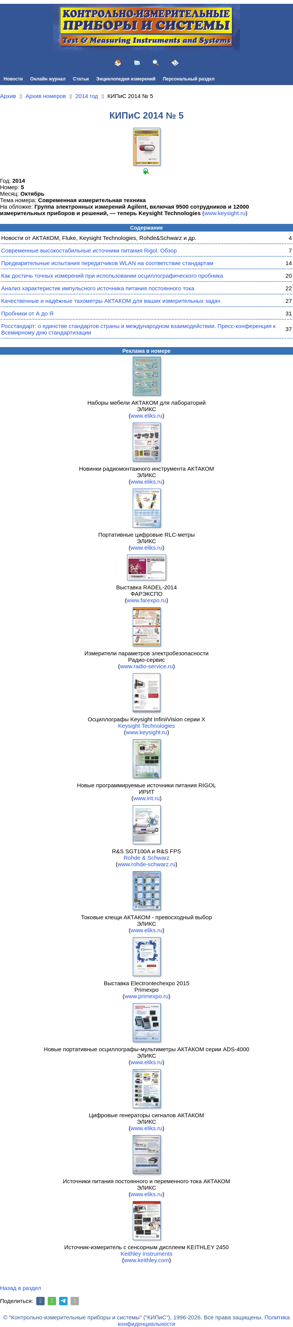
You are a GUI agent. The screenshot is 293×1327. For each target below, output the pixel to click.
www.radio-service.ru (146, 666)
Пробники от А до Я (27, 313)
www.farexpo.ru (146, 600)
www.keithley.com (146, 1260)
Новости (13, 79)
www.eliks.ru (146, 415)
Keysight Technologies (146, 725)
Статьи (81, 79)
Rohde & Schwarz (146, 857)
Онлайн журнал (48, 79)
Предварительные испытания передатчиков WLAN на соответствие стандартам (107, 263)
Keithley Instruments (146, 1253)
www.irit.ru (146, 798)
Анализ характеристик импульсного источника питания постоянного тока (97, 288)
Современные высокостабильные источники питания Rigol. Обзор (89, 250)
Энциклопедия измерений (125, 79)
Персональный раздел (189, 79)
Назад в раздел (20, 1288)
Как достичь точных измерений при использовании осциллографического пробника (112, 275)
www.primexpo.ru (146, 996)
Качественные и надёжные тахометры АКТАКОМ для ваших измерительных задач (111, 301)
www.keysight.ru (224, 213)
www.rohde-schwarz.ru (146, 864)
